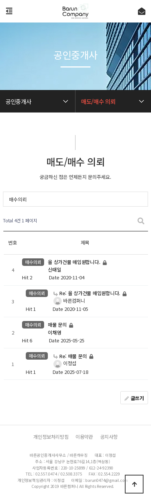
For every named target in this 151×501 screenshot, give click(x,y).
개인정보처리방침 (50, 437)
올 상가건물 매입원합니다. (75, 262)
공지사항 (109, 437)
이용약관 (84, 437)
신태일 (54, 269)
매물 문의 (58, 324)
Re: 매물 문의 (70, 356)
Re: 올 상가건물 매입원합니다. (87, 293)
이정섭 (64, 363)
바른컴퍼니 (68, 300)
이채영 (54, 332)
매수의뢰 (18, 199)
